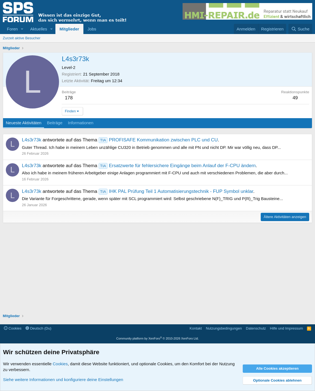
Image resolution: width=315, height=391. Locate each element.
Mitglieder (69, 29)
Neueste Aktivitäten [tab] (23, 122)
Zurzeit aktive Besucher (21, 38)
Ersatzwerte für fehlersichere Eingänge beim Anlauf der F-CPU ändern (177, 165)
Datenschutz (256, 328)
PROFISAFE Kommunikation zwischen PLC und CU (158, 140)
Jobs (92, 29)
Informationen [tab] (80, 122)
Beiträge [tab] (54, 122)
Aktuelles (38, 29)
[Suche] (300, 29)
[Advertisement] (157, 269)
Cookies (13, 328)
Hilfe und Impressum (286, 328)
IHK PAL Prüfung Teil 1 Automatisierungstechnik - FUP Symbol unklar (176, 191)
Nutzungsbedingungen (224, 328)
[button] (22, 29)
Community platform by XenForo (157, 338)
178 (69, 97)
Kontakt (195, 328)
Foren (12, 29)
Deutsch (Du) (38, 328)
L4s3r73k (31, 140)
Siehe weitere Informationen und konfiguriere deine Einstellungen (63, 379)
